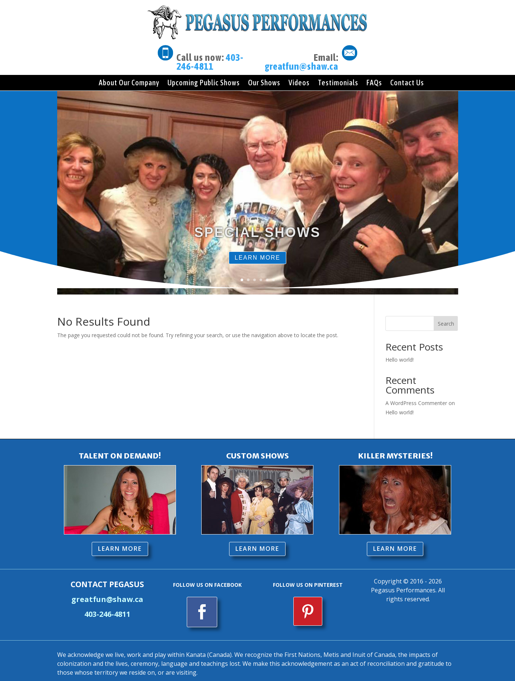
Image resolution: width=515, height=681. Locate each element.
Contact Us (407, 82)
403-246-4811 (210, 62)
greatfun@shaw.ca (301, 66)
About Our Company (129, 82)
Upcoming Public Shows (203, 82)
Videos (299, 82)
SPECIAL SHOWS (257, 242)
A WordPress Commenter (416, 396)
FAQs (374, 82)
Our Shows (264, 82)
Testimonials (338, 82)
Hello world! (399, 353)
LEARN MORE (257, 268)
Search (446, 317)
